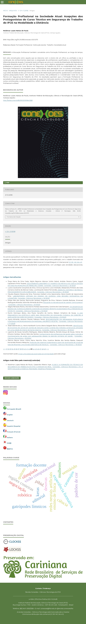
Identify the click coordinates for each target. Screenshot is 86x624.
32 (8, 349)
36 (17, 349)
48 (43, 349)
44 (34, 349)
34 (13, 349)
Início (5, 10)
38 (21, 349)
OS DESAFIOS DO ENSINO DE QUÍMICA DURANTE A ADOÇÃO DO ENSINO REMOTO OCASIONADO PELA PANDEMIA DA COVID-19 (45, 309)
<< (4, 349)
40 (25, 349)
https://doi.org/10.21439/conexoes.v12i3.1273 (22, 39)
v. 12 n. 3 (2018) (23, 10)
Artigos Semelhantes (12, 277)
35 (14, 349)
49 (45, 349)
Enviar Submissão (12, 378)
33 (10, 349)
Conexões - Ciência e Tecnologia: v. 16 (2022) (60, 285)
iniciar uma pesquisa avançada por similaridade (36, 354)
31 (7, 349)
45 (36, 349)
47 (40, 349)
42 (29, 349)
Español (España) (13, 426)
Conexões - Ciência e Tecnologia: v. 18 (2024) (58, 330)
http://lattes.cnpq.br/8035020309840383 (18, 100)
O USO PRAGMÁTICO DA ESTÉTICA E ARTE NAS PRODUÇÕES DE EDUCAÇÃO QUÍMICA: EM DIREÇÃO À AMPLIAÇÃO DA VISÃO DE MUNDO (45, 315)
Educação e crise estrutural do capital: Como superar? (63, 302)
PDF (7, 182)
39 (23, 349)
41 (27, 349)
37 (19, 349)
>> (48, 349)
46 (38, 349)
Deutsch (10, 420)
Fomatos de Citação (14, 217)
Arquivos (13, 10)
